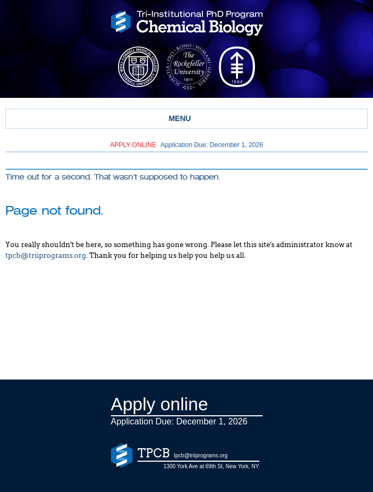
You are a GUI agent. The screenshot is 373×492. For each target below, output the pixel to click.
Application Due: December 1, (186, 145)
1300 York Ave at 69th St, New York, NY (211, 466)
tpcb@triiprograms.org (45, 255)
